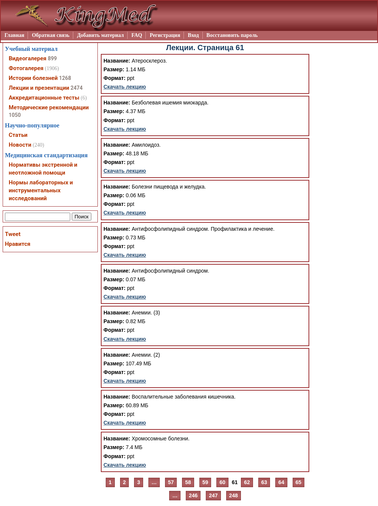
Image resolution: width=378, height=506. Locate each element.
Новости (20, 144)
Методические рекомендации (49, 107)
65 (299, 482)
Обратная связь (50, 35)
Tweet (12, 234)
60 (222, 482)
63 (264, 482)
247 (213, 495)
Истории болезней (33, 78)
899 (52, 58)
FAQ (136, 35)
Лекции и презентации (39, 87)
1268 (65, 78)
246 (193, 495)
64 (281, 482)
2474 (77, 88)
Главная (14, 35)
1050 (15, 115)
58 (188, 482)
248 (233, 495)
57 (171, 482)
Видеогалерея (27, 58)
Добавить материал (100, 35)
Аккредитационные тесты (44, 97)
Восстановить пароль (232, 35)
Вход (193, 35)
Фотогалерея (26, 68)
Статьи (18, 135)
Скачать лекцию (124, 87)
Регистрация (165, 35)
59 (205, 482)
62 (247, 482)
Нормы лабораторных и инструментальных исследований (41, 190)
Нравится (17, 244)
